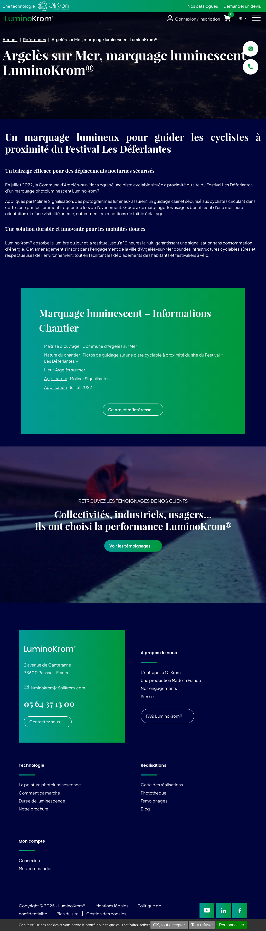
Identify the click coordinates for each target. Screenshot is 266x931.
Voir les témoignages (129, 546)
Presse (147, 696)
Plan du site (67, 913)
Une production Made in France (171, 680)
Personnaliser (231, 925)
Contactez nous (44, 721)
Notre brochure (33, 808)
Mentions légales (112, 905)
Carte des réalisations (162, 784)
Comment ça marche (39, 793)
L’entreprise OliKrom (161, 672)
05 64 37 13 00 (49, 704)
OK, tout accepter (169, 925)
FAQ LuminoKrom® (164, 716)
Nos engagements (159, 688)
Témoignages (154, 801)
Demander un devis (242, 6)
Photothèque (153, 793)
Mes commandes (35, 868)
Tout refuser (202, 925)
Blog (145, 808)
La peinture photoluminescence (50, 784)
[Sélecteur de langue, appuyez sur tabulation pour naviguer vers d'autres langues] (244, 18)
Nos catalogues (202, 6)
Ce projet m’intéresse (129, 409)
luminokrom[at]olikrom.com (56, 687)
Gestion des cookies (106, 913)
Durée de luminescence (42, 801)
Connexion (29, 860)
